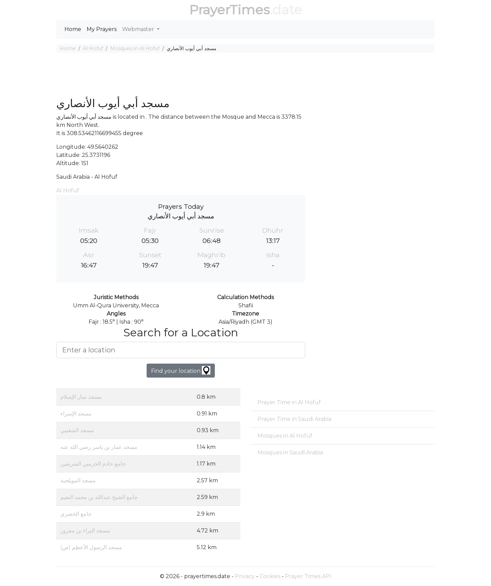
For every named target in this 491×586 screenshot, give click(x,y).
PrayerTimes (229, 10)
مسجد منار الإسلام (81, 397)
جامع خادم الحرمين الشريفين (93, 463)
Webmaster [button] (138, 29)
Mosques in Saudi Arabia (290, 452)
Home (72, 29)
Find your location (180, 370)
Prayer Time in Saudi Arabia (294, 419)
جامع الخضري (76, 514)
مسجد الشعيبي (77, 430)
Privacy (245, 576)
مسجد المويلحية (78, 480)
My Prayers (102, 29)
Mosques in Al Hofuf (135, 48)
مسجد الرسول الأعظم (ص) (91, 547)
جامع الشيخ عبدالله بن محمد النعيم (99, 497)
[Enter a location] (180, 350)
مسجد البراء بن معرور (85, 530)
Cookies (269, 576)
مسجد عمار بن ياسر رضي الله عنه (98, 447)
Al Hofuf (93, 48)
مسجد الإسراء (76, 413)
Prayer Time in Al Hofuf (289, 402)
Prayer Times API (308, 576)
